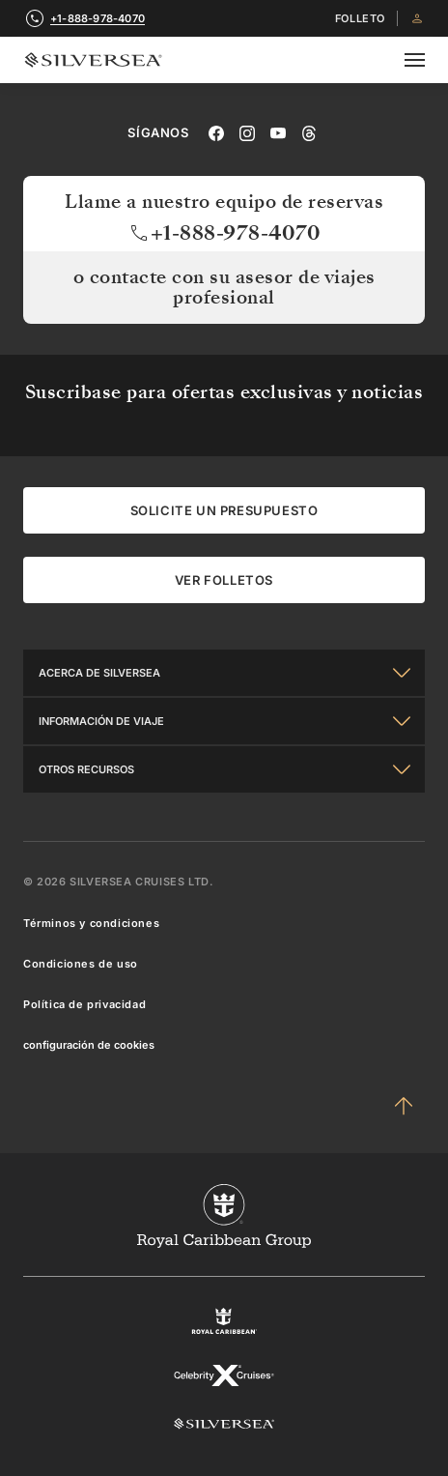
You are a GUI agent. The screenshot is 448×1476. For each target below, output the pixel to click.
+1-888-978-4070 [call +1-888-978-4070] (97, 18)
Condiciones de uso (80, 963)
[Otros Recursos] (224, 769)
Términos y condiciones (91, 923)
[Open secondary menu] (414, 60)
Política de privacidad (84, 1004)
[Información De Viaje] (224, 721)
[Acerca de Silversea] (224, 673)
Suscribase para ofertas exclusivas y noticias (224, 392)
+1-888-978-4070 (224, 232)
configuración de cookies (88, 1045)
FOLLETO (360, 19)
